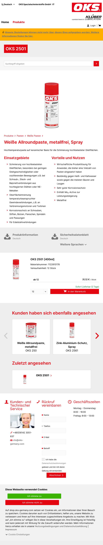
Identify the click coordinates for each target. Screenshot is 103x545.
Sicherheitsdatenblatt (79, 236)
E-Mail (46, 437)
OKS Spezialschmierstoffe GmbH (36, 4)
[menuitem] (36, 4)
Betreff (47, 448)
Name (46, 415)
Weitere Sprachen (71, 244)
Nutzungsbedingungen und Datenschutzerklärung (61, 526)
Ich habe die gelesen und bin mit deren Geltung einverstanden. (54, 465)
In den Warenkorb (75, 291)
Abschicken (56, 475)
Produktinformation (32, 236)
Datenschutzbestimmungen (54, 463)
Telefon (47, 426)
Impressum (11, 529)
